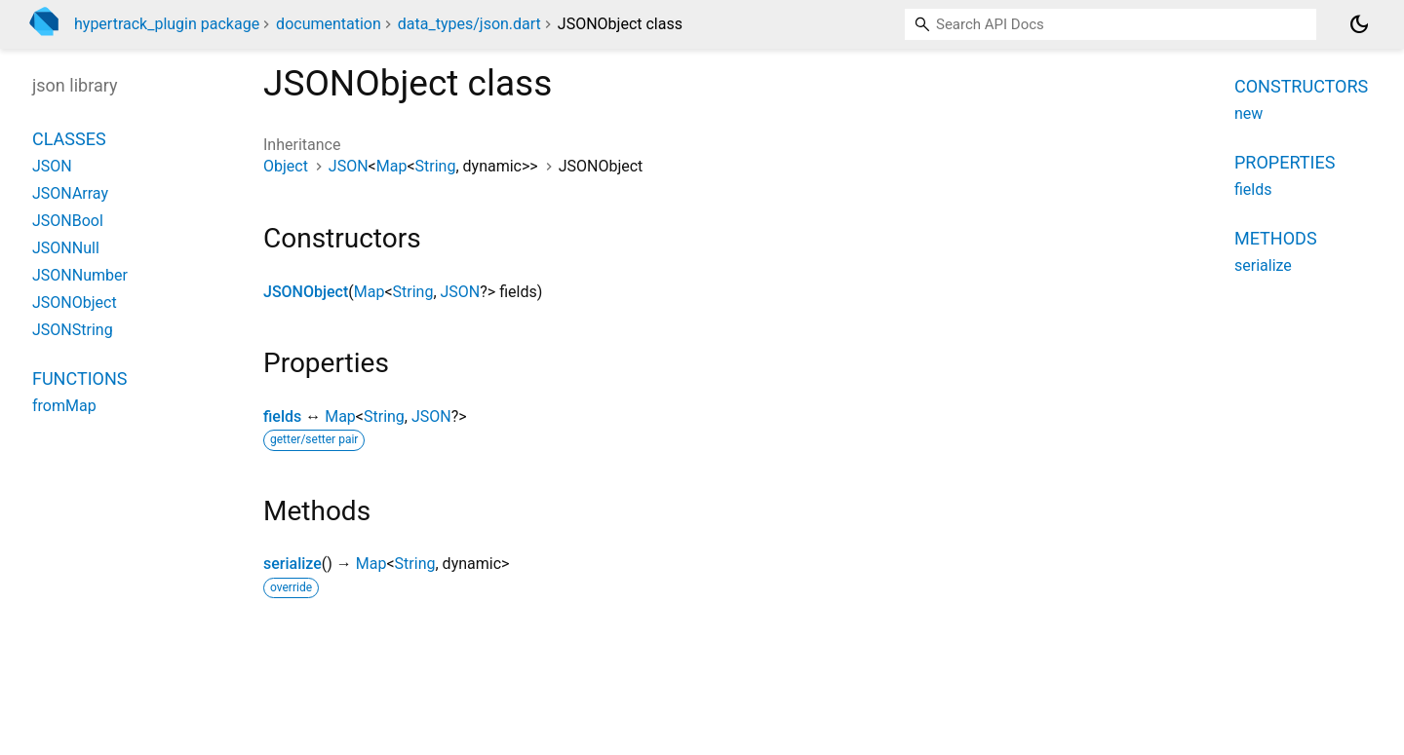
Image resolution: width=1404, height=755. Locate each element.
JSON (349, 166)
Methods (1275, 238)
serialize (292, 563)
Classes (69, 139)
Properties (1284, 162)
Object (285, 166)
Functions (79, 378)
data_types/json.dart (469, 24)
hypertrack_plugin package (166, 24)
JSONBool (67, 220)
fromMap (64, 405)
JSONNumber (80, 275)
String (435, 166)
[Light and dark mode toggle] (1359, 24)
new (1248, 113)
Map (392, 166)
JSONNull (65, 248)
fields (282, 416)
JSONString (72, 330)
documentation (328, 24)
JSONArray (70, 193)
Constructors (1301, 86)
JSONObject (305, 292)
